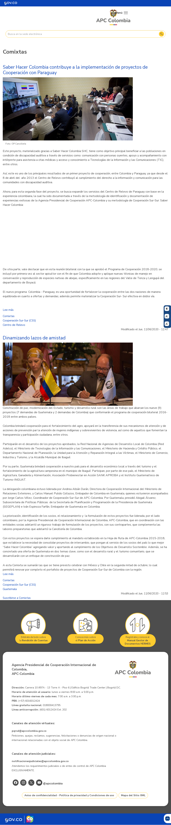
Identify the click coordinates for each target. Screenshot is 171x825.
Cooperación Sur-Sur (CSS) (19, 320)
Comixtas (9, 316)
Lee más (8, 310)
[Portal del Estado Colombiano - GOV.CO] (10, 3)
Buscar (161, 34)
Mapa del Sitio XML (133, 795)
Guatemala (10, 589)
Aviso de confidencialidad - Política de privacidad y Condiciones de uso (69, 795)
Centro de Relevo (14, 325)
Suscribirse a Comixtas (17, 598)
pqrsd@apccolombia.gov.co (29, 731)
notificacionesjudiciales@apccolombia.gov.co (40, 761)
